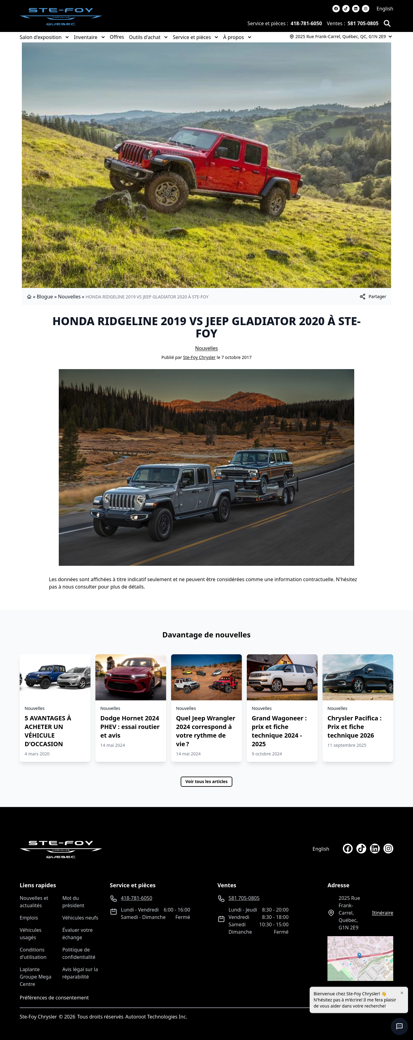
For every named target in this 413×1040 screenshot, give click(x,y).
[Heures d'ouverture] (339, 36)
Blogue (45, 296)
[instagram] (388, 848)
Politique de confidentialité (78, 953)
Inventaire (89, 37)
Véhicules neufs (80, 917)
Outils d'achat (148, 37)
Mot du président (73, 902)
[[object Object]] (372, 296)
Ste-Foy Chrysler (199, 357)
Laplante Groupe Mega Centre (35, 976)
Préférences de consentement (54, 997)
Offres (117, 36)
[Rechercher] (387, 23)
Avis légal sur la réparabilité (80, 973)
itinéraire (382, 912)
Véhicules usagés (31, 934)
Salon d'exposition (44, 37)
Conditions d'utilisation (33, 953)
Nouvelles (69, 296)
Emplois (29, 917)
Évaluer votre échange (77, 934)
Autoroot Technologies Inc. (156, 1016)
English (385, 8)
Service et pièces (195, 37)
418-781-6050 (306, 23)
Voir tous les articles (206, 781)
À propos (237, 37)
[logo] (61, 16)
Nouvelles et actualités (34, 902)
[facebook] (348, 848)
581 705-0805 (363, 23)
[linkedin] (375, 848)
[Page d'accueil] (61, 849)
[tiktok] (361, 848)
